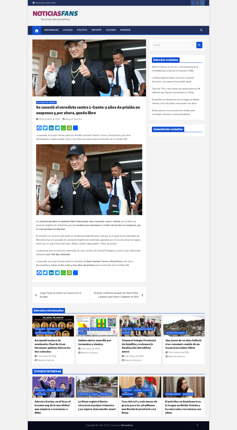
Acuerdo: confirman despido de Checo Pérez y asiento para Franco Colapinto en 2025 (116, 295)
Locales (68, 30)
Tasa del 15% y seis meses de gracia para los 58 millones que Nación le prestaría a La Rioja (139, 407)
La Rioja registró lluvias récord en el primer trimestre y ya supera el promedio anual (96, 405)
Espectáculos (53, 329)
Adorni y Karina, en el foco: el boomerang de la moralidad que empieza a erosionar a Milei (53, 407)
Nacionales (51, 30)
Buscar (199, 45)
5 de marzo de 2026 (133, 356)
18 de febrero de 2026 (177, 352)
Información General (46, 103)
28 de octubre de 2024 (48, 119)
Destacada (40, 329)
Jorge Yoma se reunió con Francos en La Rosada (60, 295)
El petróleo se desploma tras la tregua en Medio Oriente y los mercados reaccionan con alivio (183, 407)
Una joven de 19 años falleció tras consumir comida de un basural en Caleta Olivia (183, 344)
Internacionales (173, 394)
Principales (40, 394)
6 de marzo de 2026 (45, 356)
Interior (125, 30)
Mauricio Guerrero (72, 119)
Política (82, 30)
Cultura (111, 30)
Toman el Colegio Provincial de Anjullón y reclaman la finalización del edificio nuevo (139, 346)
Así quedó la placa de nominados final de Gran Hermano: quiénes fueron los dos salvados (53, 346)
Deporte (96, 30)
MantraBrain (127, 425)
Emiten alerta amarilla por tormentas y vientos (94, 342)
